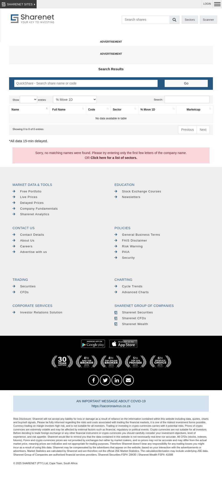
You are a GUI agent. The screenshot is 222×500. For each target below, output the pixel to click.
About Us (24, 240)
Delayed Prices (28, 203)
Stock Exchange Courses (137, 191)
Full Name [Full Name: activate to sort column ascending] (59, 109)
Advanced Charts (131, 292)
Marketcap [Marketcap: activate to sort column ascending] (193, 109)
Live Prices (25, 197)
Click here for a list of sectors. (113, 158)
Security (124, 257)
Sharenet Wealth (131, 324)
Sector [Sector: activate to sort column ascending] (117, 109)
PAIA (122, 252)
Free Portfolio (27, 191)
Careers (23, 246)
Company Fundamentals (35, 208)
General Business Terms (137, 234)
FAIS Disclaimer (130, 240)
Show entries (29, 99)
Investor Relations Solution (37, 312)
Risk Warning (128, 246)
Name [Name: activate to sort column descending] (15, 109)
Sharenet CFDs (130, 318)
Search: (182, 99)
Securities (24, 286)
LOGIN (207, 4)
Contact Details (28, 234)
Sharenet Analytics (31, 214)
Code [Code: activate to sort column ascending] (91, 109)
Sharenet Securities (133, 312)
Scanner (208, 19)
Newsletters (127, 197)
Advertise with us (30, 252)
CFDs (21, 292)
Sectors (190, 19)
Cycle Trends (128, 286)
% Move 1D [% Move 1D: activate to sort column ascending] (147, 109)
